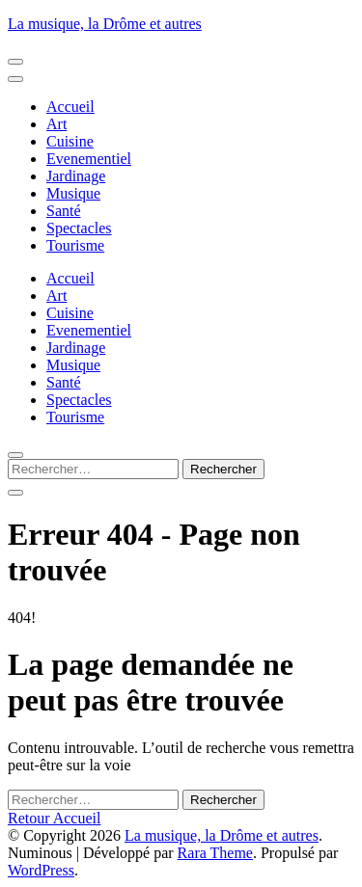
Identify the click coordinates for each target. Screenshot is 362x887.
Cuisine (70, 141)
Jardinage (75, 176)
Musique (73, 193)
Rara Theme (215, 853)
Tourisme (75, 245)
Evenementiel (88, 158)
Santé (63, 210)
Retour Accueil (54, 818)
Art (56, 124)
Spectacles (79, 228)
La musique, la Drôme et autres (105, 23)
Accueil (70, 106)
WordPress (41, 870)
